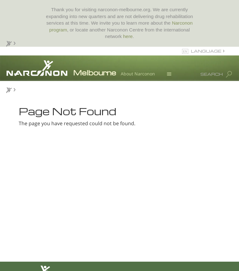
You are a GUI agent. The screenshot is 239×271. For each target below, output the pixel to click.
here (128, 36)
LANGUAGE (206, 51)
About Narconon (138, 74)
